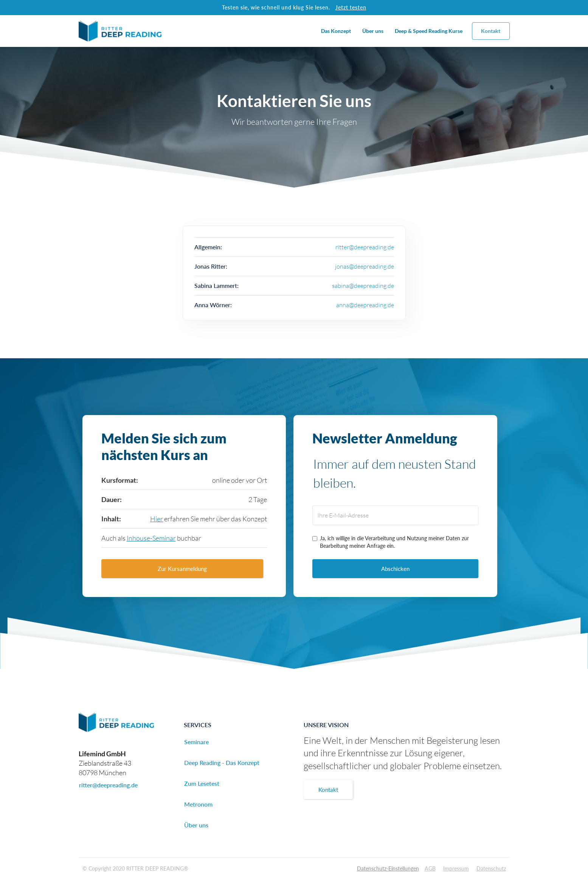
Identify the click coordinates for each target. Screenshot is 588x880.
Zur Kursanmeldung (182, 568)
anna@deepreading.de (365, 305)
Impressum (456, 868)
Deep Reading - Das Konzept (221, 762)
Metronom (198, 804)
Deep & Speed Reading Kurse (428, 31)
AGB (430, 868)
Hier (156, 519)
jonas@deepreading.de (364, 266)
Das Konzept (336, 31)
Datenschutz (491, 868)
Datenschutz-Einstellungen (388, 868)
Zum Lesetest (201, 783)
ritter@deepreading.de (364, 247)
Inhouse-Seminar (151, 538)
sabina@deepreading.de (363, 285)
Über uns (372, 31)
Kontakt (490, 31)
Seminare (196, 741)
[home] (120, 31)
